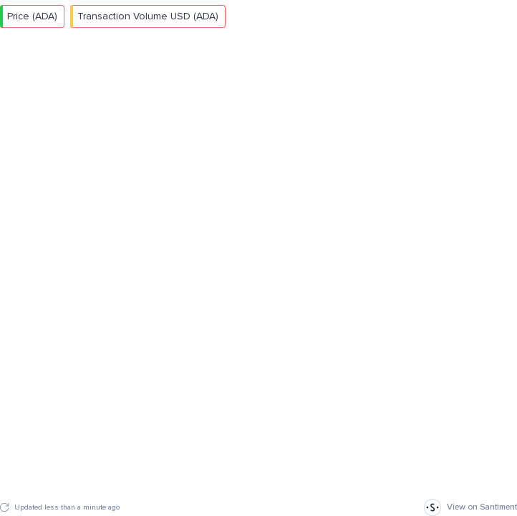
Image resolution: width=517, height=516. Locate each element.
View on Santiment (470, 507)
